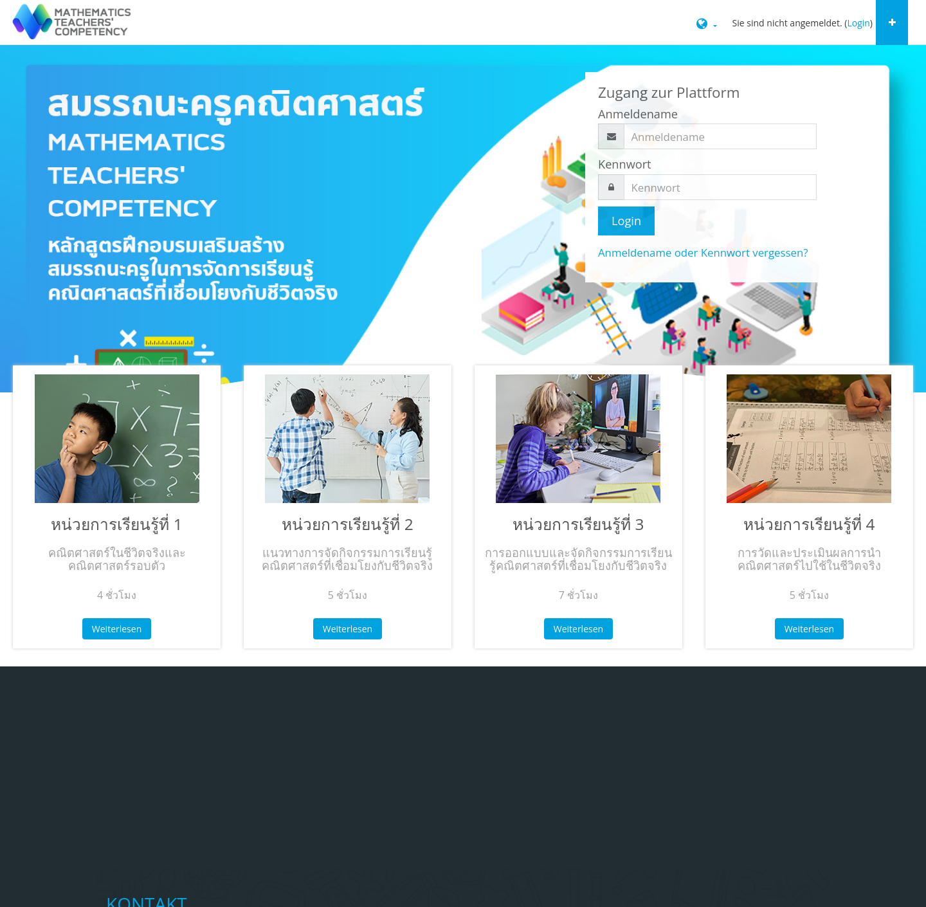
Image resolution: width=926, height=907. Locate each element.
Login (858, 23)
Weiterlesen (116, 629)
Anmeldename (638, 114)
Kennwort (624, 164)
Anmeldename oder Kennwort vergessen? (703, 252)
